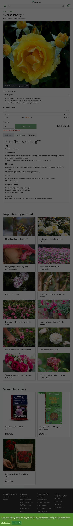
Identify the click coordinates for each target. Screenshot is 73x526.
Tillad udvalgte (5, 523)
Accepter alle (16, 523)
